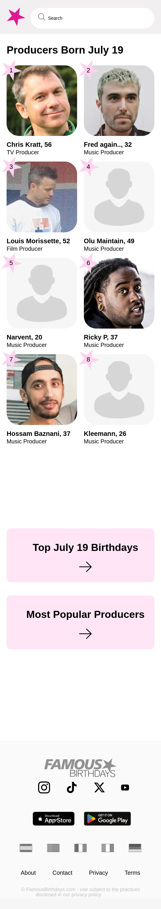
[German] (135, 848)
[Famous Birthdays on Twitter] (95, 787)
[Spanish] (26, 848)
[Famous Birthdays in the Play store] (107, 819)
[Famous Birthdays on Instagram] (40, 787)
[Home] (80, 767)
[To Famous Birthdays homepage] (15, 17)
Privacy (98, 872)
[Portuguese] (53, 848)
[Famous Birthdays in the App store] (53, 819)
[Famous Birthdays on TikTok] (68, 787)
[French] (80, 848)
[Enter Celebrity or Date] (92, 18)
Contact (62, 872)
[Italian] (108, 848)
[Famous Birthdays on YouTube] (122, 787)
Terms (132, 872)
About (28, 872)
